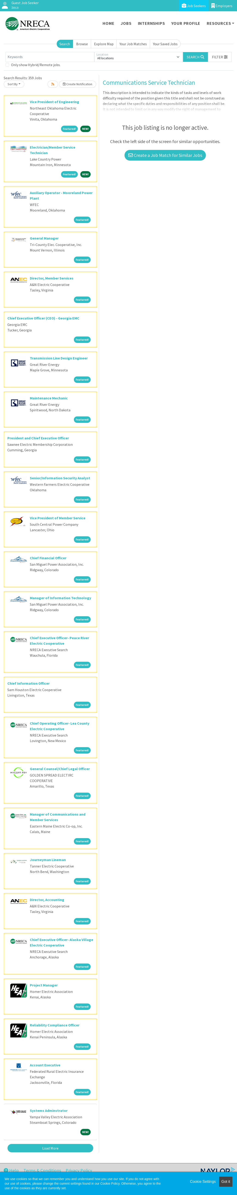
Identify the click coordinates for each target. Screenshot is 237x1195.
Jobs (126, 23)
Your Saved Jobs (165, 44)
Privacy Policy (79, 1170)
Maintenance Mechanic (49, 398)
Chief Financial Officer (48, 558)
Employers (221, 5)
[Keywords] (50, 57)
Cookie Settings (203, 1182)
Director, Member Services (51, 278)
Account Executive (45, 1065)
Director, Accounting (47, 899)
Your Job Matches (133, 44)
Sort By (13, 84)
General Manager (44, 238)
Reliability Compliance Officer (54, 1025)
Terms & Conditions (42, 1170)
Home (108, 23)
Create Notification (77, 84)
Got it (225, 1182)
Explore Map (104, 44)
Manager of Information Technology (60, 598)
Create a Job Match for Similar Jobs (165, 155)
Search (64, 44)
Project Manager (44, 985)
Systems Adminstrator (48, 1110)
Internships (151, 23)
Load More (50, 1148)
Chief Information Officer (28, 683)
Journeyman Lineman (48, 859)
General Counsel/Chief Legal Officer (60, 768)
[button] (219, 57)
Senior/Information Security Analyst (60, 478)
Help (11, 1170)
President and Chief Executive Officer (38, 438)
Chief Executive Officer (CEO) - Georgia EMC (43, 318)
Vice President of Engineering (54, 101)
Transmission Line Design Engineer (59, 358)
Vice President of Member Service (57, 518)
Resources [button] (219, 23)
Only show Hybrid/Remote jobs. (36, 64)
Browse (82, 44)
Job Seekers (194, 5)
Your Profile (186, 23)
